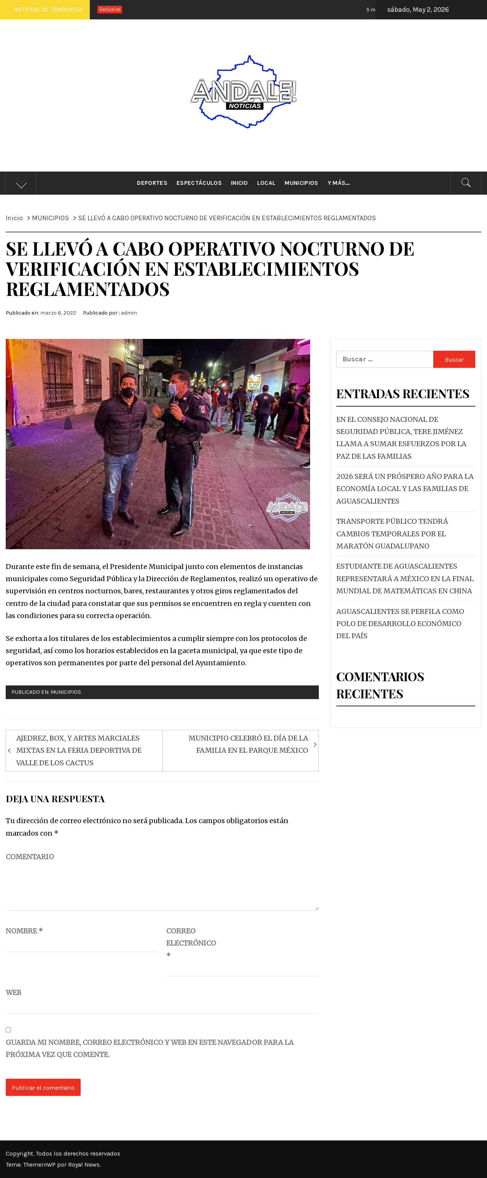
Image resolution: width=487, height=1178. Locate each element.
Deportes (152, 183)
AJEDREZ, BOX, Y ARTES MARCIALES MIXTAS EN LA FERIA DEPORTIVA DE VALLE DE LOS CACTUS (79, 750)
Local (266, 183)
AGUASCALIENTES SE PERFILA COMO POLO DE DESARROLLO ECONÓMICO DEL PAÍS (400, 624)
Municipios (301, 183)
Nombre (24, 931)
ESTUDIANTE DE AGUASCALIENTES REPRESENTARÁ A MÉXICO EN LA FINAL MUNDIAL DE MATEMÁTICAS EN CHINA (405, 578)
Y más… (339, 183)
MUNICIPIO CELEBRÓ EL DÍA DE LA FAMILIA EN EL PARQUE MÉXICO (248, 744)
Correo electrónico (185, 943)
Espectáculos (199, 183)
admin (129, 313)
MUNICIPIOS (66, 692)
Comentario (30, 856)
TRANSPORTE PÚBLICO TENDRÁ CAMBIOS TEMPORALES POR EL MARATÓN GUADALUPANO (392, 533)
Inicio (239, 183)
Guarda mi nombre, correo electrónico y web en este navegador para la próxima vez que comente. (150, 1048)
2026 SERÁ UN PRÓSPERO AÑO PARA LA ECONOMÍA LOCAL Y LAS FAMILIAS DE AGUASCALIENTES (405, 489)
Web (13, 992)
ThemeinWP (40, 1164)
